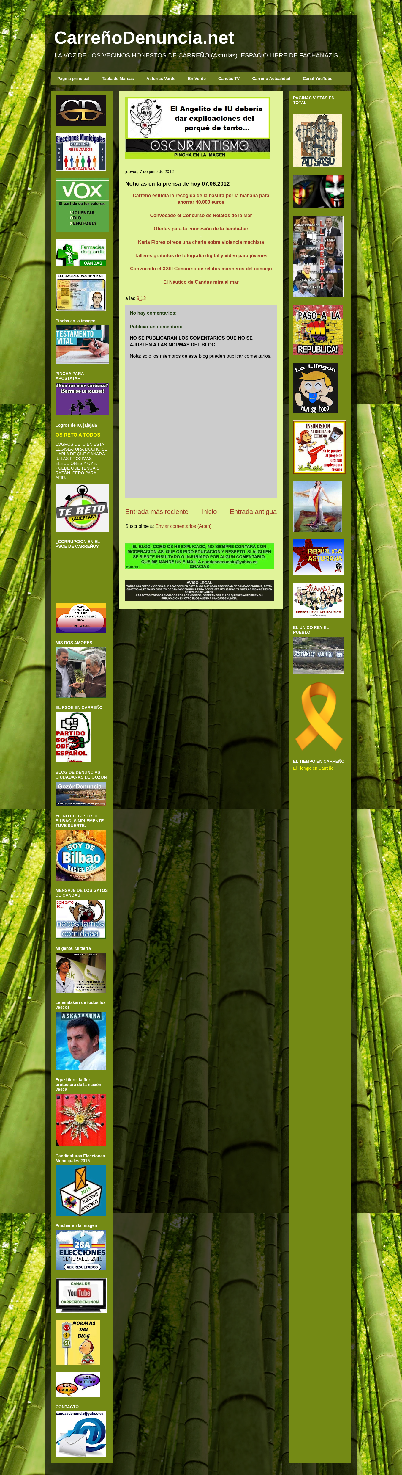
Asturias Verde (160, 78)
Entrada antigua (253, 511)
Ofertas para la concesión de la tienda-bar (201, 228)
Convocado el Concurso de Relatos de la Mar (201, 215)
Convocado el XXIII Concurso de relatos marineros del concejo (201, 268)
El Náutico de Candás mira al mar (200, 282)
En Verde (197, 78)
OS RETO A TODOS (78, 434)
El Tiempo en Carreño (313, 768)
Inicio (209, 511)
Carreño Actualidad (271, 78)
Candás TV (229, 78)
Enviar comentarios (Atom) (183, 526)
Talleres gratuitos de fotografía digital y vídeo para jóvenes (201, 255)
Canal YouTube (318, 78)
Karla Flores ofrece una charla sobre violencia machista (201, 242)
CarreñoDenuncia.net (144, 38)
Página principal (73, 78)
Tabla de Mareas (118, 78)
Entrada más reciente (157, 511)
